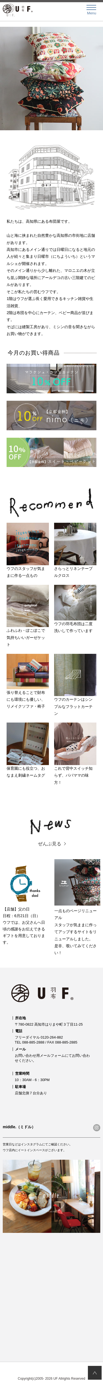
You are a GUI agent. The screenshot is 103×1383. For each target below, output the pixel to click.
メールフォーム (52, 1055)
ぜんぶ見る (49, 843)
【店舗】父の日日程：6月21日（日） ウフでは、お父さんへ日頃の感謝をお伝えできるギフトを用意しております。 (26, 901)
